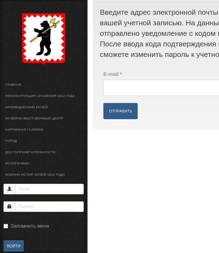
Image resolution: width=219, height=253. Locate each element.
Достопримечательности (30, 152)
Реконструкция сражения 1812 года (40, 96)
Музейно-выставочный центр (34, 118)
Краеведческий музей (26, 107)
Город (11, 141)
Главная (13, 84)
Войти (13, 246)
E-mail (112, 74)
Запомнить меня (26, 226)
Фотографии (17, 163)
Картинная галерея (24, 129)
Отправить (120, 111)
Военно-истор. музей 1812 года (35, 174)
